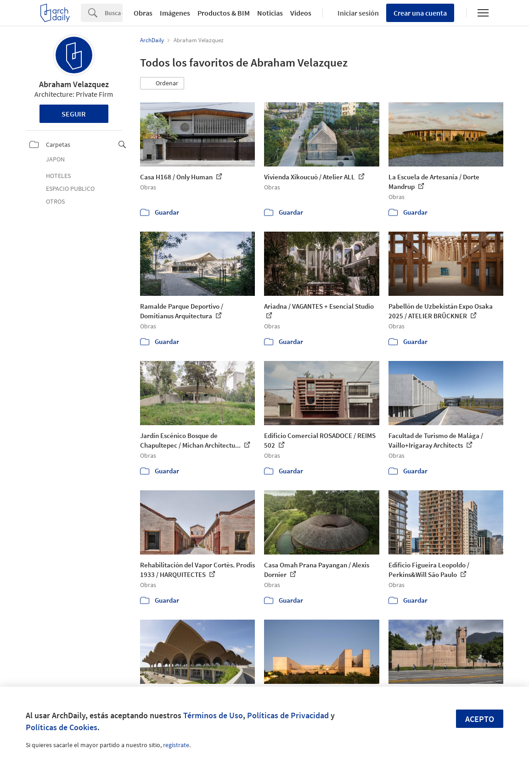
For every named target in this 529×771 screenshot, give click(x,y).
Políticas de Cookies (61, 727)
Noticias (270, 13)
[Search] (114, 13)
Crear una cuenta (420, 12)
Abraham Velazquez (74, 84)
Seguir (74, 113)
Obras (143, 13)
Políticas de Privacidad (288, 715)
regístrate (176, 745)
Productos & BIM (223, 13)
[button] (162, 83)
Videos (300, 13)
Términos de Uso (213, 715)
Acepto (479, 719)
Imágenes (175, 13)
